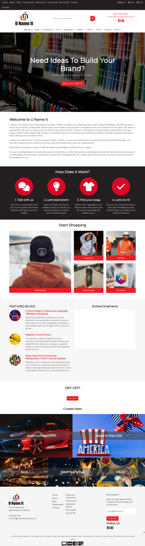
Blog (19, 2)
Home (5, 2)
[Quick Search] (70, 18)
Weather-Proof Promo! (38, 334)
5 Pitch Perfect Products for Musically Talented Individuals (46, 312)
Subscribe (112, 518)
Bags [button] (37, 30)
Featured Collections (71, 496)
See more (72, 398)
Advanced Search (70, 505)
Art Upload (53, 2)
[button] (11, 72)
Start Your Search (72, 83)
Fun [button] (58, 30)
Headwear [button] (68, 30)
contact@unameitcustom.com (121, 17)
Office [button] (89, 30)
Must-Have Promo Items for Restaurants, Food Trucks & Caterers (45, 357)
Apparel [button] (27, 30)
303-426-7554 (120, 14)
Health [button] (80, 30)
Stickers (5, 7)
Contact (74, 2)
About (12, 2)
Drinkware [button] (47, 30)
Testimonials (28, 2)
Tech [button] (98, 30)
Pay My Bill (64, 2)
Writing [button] (107, 30)
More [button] (117, 30)
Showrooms (40, 2)
